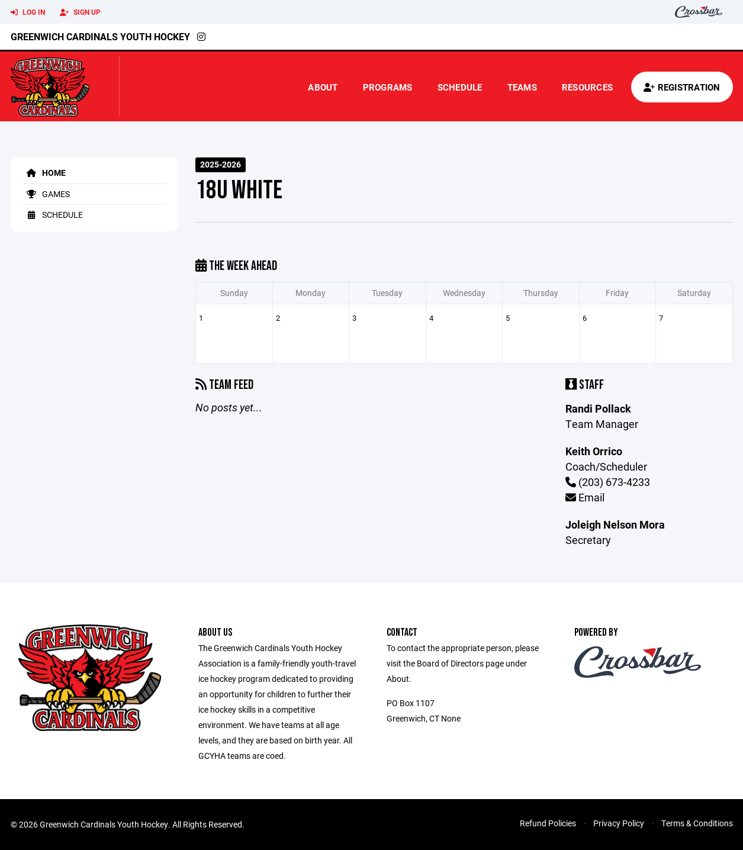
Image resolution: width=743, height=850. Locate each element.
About (322, 87)
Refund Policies (548, 823)
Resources (587, 87)
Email (584, 497)
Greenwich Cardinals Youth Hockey (100, 36)
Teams (522, 87)
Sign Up (80, 12)
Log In (28, 12)
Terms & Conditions (697, 823)
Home (44, 172)
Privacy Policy (618, 823)
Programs (388, 87)
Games (46, 193)
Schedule (460, 87)
